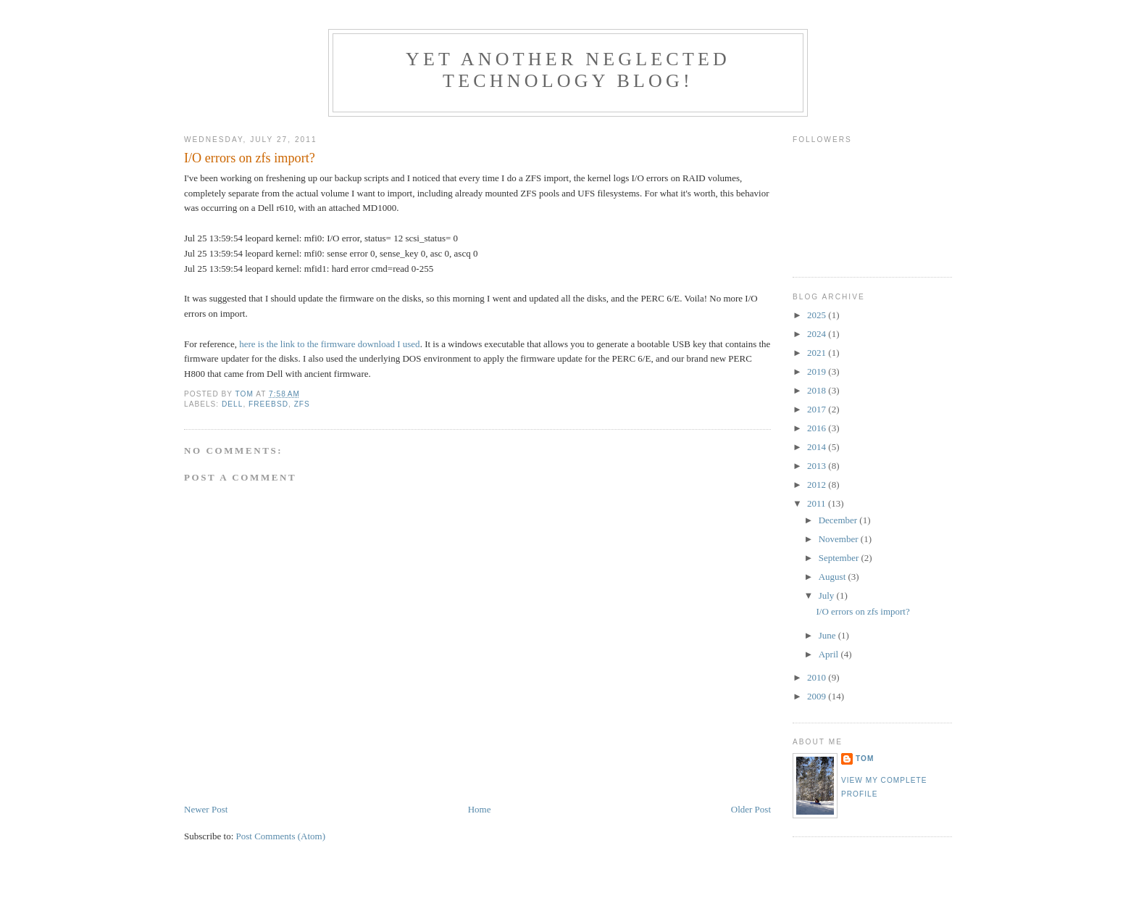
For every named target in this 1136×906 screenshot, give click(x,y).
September (840, 557)
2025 (817, 314)
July (828, 595)
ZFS (302, 404)
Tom (865, 758)
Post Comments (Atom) (281, 836)
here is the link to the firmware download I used (329, 343)
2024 (817, 333)
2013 (817, 465)
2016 (817, 428)
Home (479, 809)
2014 (817, 446)
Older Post (751, 809)
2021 (817, 352)
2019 (817, 371)
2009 (817, 696)
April (830, 654)
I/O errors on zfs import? (862, 611)
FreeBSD (268, 404)
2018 (817, 390)
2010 (817, 677)
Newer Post (205, 809)
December (839, 520)
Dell (232, 404)
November (840, 538)
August (833, 576)
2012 (817, 484)
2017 (817, 409)
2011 (817, 503)
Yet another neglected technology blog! (568, 70)
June (828, 635)
